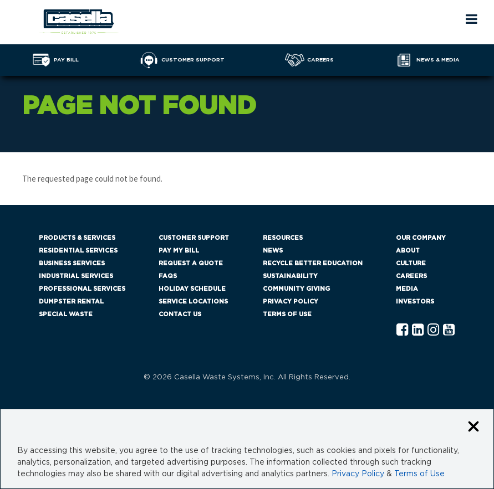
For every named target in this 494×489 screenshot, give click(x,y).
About (408, 251)
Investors (415, 301)
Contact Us (180, 314)
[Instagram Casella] (433, 330)
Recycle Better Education (313, 263)
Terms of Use (287, 314)
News (273, 251)
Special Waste (66, 314)
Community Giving (296, 289)
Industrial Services (76, 276)
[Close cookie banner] (473, 427)
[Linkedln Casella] (418, 330)
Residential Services (78, 251)
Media (407, 289)
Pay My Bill (179, 251)
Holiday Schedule (192, 289)
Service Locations (193, 301)
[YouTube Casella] (449, 330)
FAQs (168, 276)
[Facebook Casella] (402, 330)
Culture (411, 263)
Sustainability (290, 276)
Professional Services (82, 289)
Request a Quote (191, 263)
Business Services (72, 263)
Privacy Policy (290, 301)
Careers (411, 276)
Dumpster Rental (71, 301)
